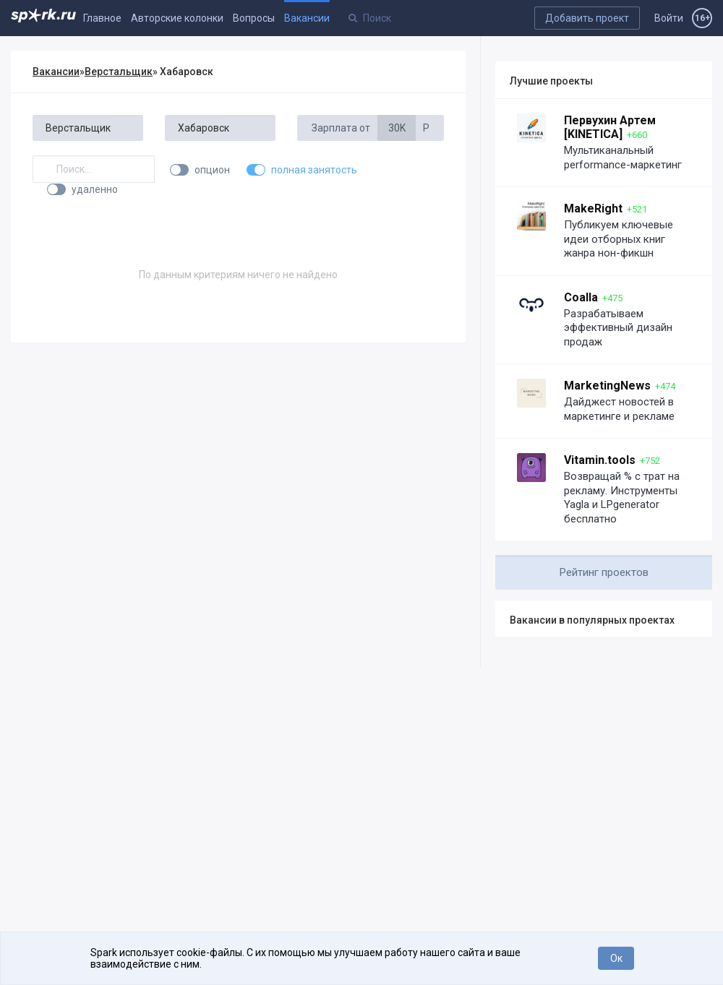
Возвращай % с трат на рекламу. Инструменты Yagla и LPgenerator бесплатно (622, 497)
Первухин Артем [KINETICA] (610, 127)
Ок (616, 958)
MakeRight (593, 208)
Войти (668, 18)
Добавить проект (587, 18)
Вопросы (254, 18)
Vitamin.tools (600, 460)
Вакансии (307, 18)
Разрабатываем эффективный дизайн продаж (618, 327)
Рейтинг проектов (604, 572)
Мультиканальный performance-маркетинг (623, 157)
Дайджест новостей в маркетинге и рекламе (619, 409)
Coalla (581, 297)
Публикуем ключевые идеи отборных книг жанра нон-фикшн (618, 238)
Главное (102, 18)
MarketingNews (607, 385)
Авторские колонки (177, 18)
